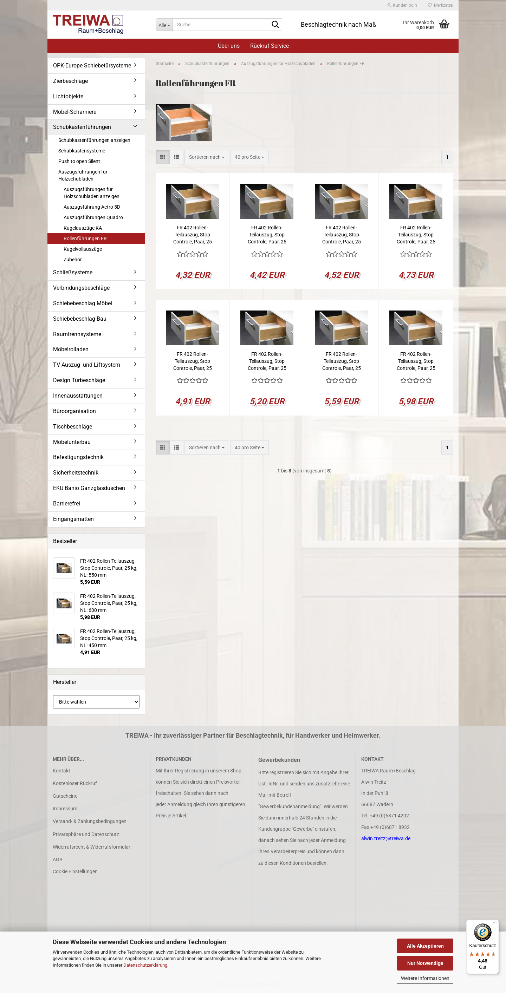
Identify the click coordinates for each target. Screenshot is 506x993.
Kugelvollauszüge (83, 249)
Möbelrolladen (71, 349)
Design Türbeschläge (79, 380)
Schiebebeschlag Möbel (82, 303)
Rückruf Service (269, 46)
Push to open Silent (79, 161)
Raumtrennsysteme (77, 334)
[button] (163, 157)
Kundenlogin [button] (402, 5)
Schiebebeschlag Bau (79, 318)
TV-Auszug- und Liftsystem (86, 364)
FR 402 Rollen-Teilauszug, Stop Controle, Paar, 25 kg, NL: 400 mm (416, 235)
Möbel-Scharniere (74, 112)
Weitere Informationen (425, 978)
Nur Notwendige (425, 963)
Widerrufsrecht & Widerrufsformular (91, 847)
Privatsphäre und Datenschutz (86, 834)
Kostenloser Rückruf (75, 783)
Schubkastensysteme (81, 150)
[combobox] (206, 157)
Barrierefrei (66, 503)
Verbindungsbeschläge (81, 288)
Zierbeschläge (70, 81)
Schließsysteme (72, 272)
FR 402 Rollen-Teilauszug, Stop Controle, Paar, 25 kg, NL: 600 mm (416, 361)
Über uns (229, 46)
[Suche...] (164, 24)
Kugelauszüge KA (83, 228)
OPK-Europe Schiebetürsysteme (92, 65)
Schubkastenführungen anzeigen (94, 140)
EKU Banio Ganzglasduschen (89, 488)
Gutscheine (65, 796)
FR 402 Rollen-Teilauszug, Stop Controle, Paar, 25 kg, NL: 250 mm (192, 235)
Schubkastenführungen (82, 127)
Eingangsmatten (73, 519)
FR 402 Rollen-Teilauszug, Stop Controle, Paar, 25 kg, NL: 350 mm (341, 235)
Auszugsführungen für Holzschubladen (83, 175)
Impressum (65, 808)
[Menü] (495, 924)
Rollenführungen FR (85, 238)
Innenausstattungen (78, 395)
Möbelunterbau (72, 442)
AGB (58, 859)
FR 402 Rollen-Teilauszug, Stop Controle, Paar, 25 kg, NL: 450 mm (192, 361)
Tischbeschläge (72, 426)
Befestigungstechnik (78, 457)
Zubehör (73, 259)
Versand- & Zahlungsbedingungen (89, 821)
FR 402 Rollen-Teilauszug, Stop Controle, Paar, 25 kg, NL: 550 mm (341, 361)
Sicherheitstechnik (75, 472)
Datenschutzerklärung (145, 965)
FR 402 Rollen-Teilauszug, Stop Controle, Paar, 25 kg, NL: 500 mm (267, 361)
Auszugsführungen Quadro (93, 217)
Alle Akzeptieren (425, 946)
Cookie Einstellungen (75, 871)
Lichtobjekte (68, 96)
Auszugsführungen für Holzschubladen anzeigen (91, 193)
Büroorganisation (74, 411)
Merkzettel (440, 5)
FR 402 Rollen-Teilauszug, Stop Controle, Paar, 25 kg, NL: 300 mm (267, 235)
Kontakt (61, 770)
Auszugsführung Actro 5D (92, 207)
